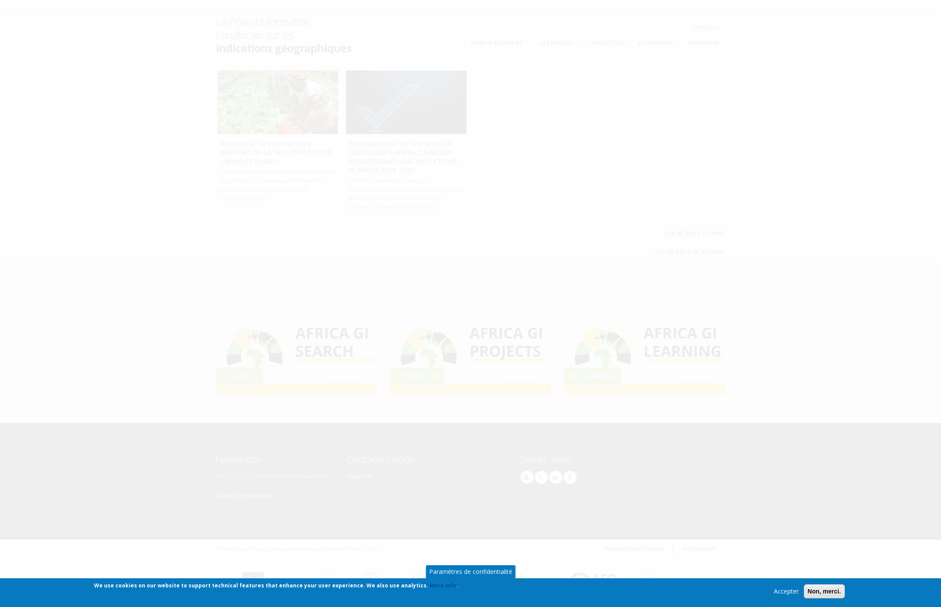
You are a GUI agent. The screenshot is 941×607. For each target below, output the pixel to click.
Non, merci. (824, 592)
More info (443, 586)
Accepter (786, 592)
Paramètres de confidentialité (470, 572)
